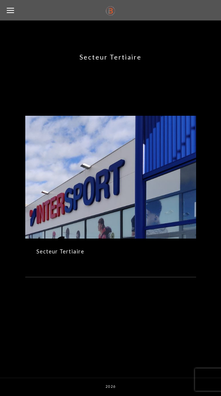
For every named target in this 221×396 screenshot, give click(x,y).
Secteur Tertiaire (60, 251)
